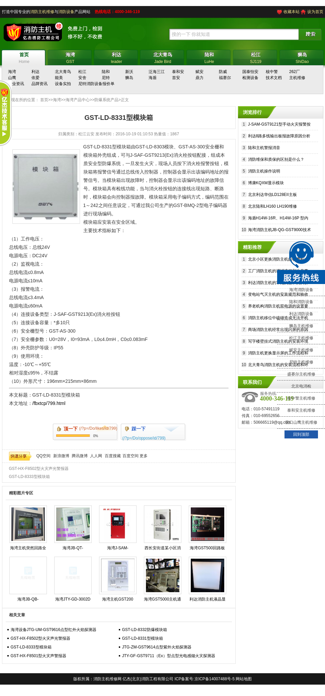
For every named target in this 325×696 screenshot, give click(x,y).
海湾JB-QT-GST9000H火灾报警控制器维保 (73, 549)
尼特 (106, 77)
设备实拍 (63, 83)
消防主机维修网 (107, 679)
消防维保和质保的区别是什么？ (276, 159)
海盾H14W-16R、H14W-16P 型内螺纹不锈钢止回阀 (278, 219)
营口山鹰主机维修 (301, 422)
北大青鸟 (63, 71)
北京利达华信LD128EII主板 (272, 194)
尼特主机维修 (301, 362)
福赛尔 (225, 77)
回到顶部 (301, 434)
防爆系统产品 (106, 99)
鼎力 (199, 77)
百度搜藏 (113, 456)
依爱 (35, 77)
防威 (223, 71)
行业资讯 (16, 83)
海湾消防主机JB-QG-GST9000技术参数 (279, 230)
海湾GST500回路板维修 (207, 549)
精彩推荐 (252, 247)
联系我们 (252, 382)
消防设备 (66, 11)
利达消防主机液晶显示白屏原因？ (207, 600)
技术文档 (274, 77)
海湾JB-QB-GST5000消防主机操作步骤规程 (28, 600)
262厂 (294, 71)
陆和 (106, 71)
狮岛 (129, 77)
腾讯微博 (80, 456)
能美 (59, 77)
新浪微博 (61, 456)
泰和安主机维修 (301, 410)
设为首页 (315, 11)
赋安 (199, 71)
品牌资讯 (39, 83)
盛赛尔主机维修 (301, 374)
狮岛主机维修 (301, 326)
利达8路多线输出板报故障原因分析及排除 (279, 137)
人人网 (96, 456)
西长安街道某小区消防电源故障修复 (163, 549)
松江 (82, 71)
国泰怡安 (250, 71)
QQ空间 (43, 456)
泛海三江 (157, 71)
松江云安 (86, 134)
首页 (44, 99)
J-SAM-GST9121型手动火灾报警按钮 (279, 125)
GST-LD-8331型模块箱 (142, 638)
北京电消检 (301, 386)
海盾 (153, 77)
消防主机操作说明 (264, 171)
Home (24, 57)
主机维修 (297, 77)
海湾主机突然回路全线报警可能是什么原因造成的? (28, 549)
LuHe (209, 57)
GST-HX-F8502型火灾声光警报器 (39, 468)
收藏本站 (291, 11)
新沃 (129, 71)
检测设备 (250, 77)
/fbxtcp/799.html (49, 403)
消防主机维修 (42, 11)
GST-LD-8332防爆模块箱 (144, 629)
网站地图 (244, 679)
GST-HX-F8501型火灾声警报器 (39, 655)
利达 (35, 71)
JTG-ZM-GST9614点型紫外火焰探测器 (156, 647)
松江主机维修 (301, 338)
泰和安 (178, 71)
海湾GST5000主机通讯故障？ (162, 600)
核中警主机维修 (301, 398)
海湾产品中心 (78, 99)
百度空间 (131, 456)
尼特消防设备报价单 (96, 83)
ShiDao (302, 57)
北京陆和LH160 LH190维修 (272, 206)
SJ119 (256, 57)
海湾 (57, 99)
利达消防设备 (301, 313)
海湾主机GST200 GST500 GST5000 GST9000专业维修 (117, 600)
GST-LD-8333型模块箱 (29, 476)
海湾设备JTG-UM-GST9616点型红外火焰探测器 (54, 629)
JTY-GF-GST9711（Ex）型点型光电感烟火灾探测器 (168, 655)
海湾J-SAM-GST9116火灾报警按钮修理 (117, 549)
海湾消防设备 (301, 289)
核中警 (272, 71)
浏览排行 (252, 112)
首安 (176, 77)
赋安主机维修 (301, 350)
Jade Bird (163, 57)
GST (70, 57)
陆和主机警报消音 (264, 147)
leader (116, 57)
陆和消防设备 (301, 301)
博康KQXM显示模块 (266, 183)
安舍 (82, 77)
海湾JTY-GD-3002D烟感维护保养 (73, 600)
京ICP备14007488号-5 (214, 679)
